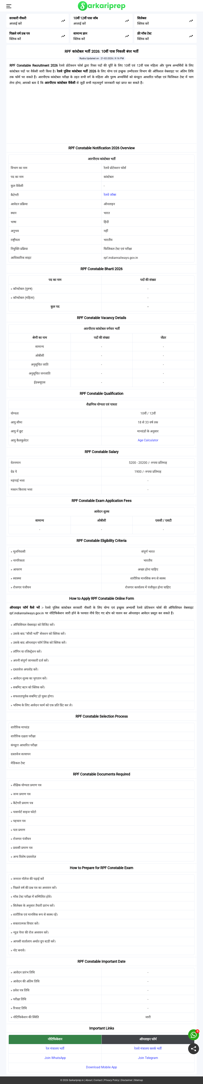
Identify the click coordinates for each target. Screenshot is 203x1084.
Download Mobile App (101, 1067)
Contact (98, 1080)
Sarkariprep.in (76, 1080)
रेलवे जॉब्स (110, 195)
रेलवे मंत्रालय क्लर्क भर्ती (148, 1048)
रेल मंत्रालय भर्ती (55, 1048)
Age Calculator (148, 440)
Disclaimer (126, 1080)
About (88, 1080)
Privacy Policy (111, 1080)
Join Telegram (148, 1058)
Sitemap (138, 1080)
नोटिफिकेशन (55, 1039)
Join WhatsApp (55, 1058)
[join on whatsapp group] (193, 1034)
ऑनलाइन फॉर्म (148, 1039)
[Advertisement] (101, 116)
